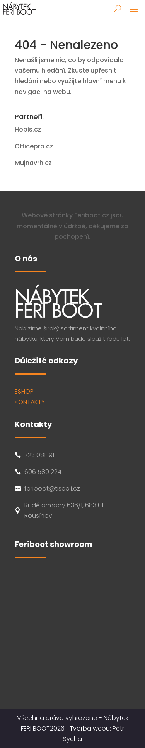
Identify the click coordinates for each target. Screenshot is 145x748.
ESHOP (24, 391)
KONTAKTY (30, 401)
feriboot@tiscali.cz (52, 488)
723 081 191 (39, 455)
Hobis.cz (28, 129)
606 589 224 (42, 471)
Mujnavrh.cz (33, 162)
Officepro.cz (34, 146)
